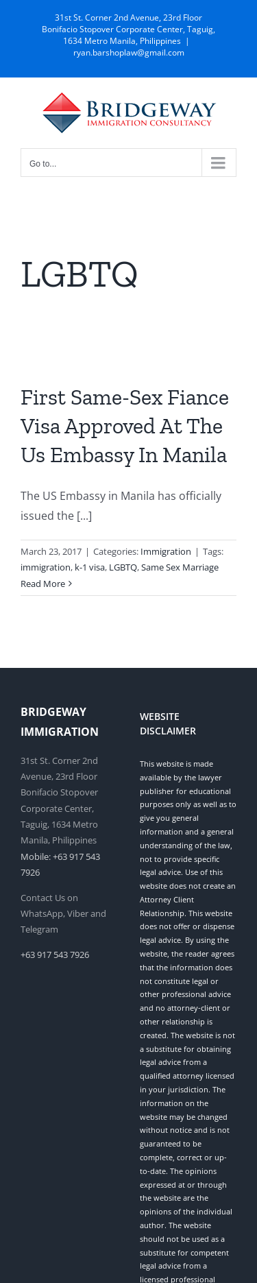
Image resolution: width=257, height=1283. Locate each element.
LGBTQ (123, 567)
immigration (46, 567)
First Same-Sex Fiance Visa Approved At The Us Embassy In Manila (125, 425)
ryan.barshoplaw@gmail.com (128, 52)
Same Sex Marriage (180, 567)
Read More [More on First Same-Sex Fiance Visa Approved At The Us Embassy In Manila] (43, 583)
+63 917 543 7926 (55, 954)
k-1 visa (90, 567)
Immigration (165, 551)
